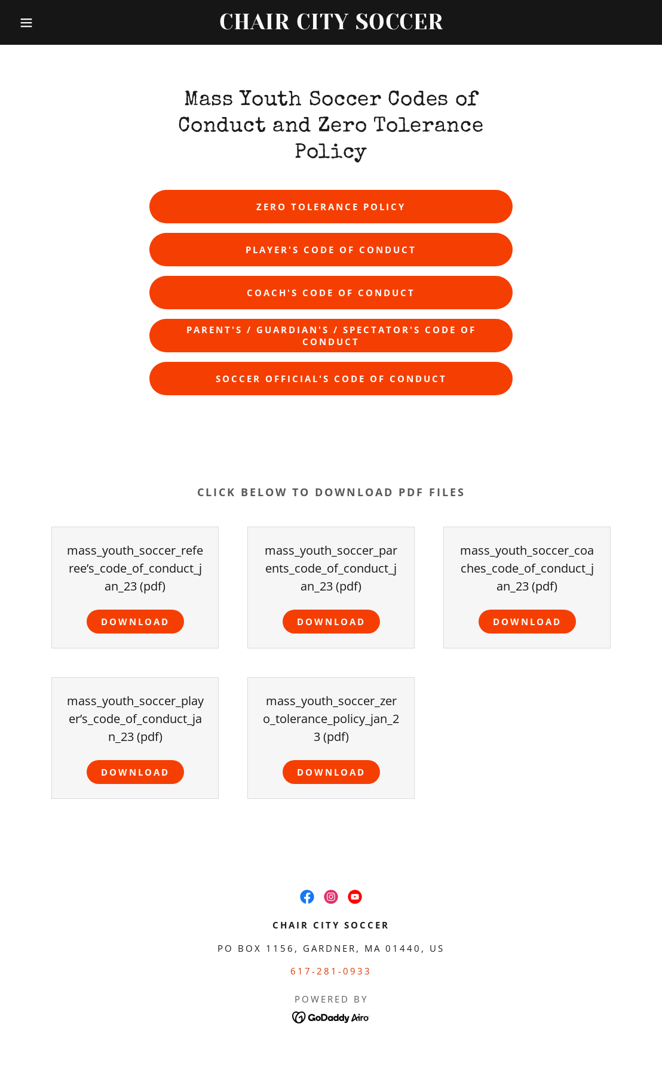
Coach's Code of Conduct (331, 293)
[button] (33, 23)
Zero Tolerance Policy (331, 207)
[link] (331, 25)
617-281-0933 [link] (331, 971)
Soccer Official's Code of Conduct (331, 379)
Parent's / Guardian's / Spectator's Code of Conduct (331, 336)
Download (135, 622)
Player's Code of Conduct (331, 250)
